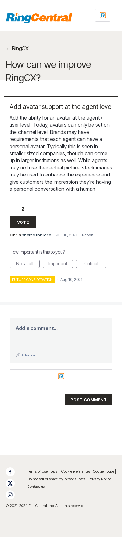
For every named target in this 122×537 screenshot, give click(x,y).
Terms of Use (38, 471)
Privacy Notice (99, 479)
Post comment (88, 399)
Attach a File (31, 355)
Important (60, 264)
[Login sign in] (102, 15)
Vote (23, 222)
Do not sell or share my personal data (57, 479)
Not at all (28, 264)
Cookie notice (103, 471)
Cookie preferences (75, 471)
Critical (95, 264)
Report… (89, 234)
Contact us (36, 486)
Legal (54, 471)
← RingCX (17, 48)
